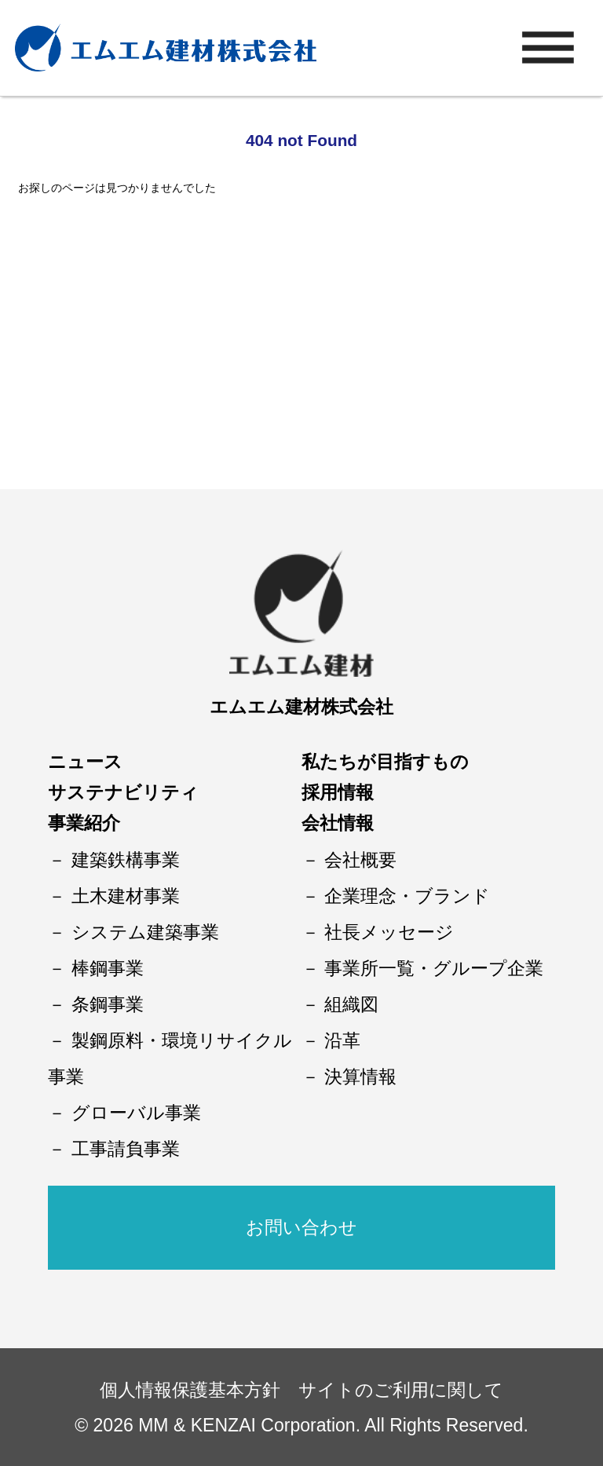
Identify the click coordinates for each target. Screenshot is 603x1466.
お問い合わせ (301, 1227)
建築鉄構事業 (125, 860)
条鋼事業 (107, 1004)
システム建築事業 (145, 932)
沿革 (342, 1040)
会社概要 (360, 860)
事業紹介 (84, 823)
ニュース (85, 761)
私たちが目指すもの (385, 761)
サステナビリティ (123, 792)
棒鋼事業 (107, 968)
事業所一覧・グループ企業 (433, 968)
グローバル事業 (136, 1112)
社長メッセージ (389, 932)
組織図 (351, 1004)
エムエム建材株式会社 (301, 706)
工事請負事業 (125, 1149)
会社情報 (338, 823)
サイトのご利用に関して (400, 1390)
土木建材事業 (125, 896)
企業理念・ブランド (407, 896)
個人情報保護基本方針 (190, 1390)
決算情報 (360, 1076)
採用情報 (338, 792)
